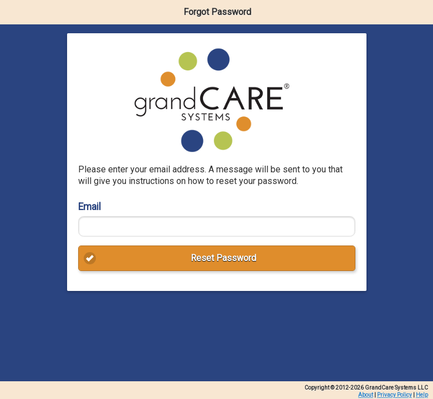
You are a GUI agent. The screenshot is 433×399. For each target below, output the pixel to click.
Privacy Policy (394, 395)
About (365, 395)
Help (422, 395)
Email (89, 206)
